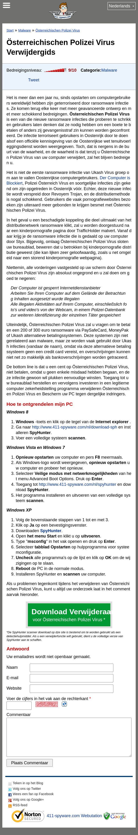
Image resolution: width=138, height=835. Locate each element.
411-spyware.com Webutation (74, 823)
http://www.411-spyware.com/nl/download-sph (74, 427)
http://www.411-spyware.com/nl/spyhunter (77, 484)
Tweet (33, 80)
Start (10, 30)
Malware (24, 30)
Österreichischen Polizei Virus (58, 30)
